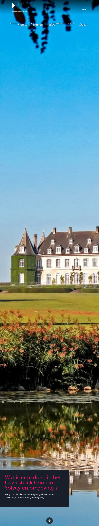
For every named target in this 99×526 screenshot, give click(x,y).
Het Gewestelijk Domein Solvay (61, 24)
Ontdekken (23, 25)
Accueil (14, 23)
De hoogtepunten (37, 24)
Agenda (82, 25)
